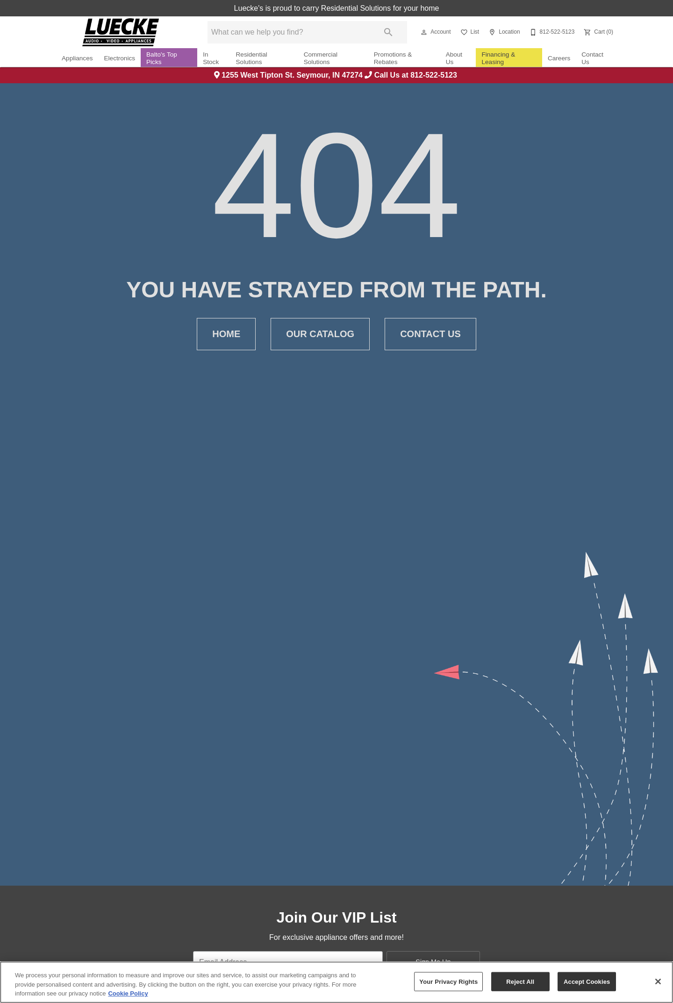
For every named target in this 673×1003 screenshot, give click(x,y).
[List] (469, 32)
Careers (559, 58)
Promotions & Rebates (393, 58)
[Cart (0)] (597, 32)
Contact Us (592, 58)
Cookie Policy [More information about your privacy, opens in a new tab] (128, 993)
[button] (424, 32)
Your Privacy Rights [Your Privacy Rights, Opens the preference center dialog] (448, 981)
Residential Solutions (251, 58)
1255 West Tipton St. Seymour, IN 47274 (289, 75)
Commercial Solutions (321, 58)
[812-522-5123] (551, 32)
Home (226, 334)
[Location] (503, 32)
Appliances (77, 58)
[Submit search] (388, 32)
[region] (336, 982)
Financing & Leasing (498, 58)
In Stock (211, 58)
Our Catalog (320, 334)
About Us (454, 58)
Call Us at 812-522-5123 (412, 75)
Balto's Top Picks (161, 58)
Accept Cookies (587, 981)
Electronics (119, 58)
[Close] (658, 981)
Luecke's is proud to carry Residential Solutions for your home (336, 8)
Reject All (520, 981)
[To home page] (120, 32)
